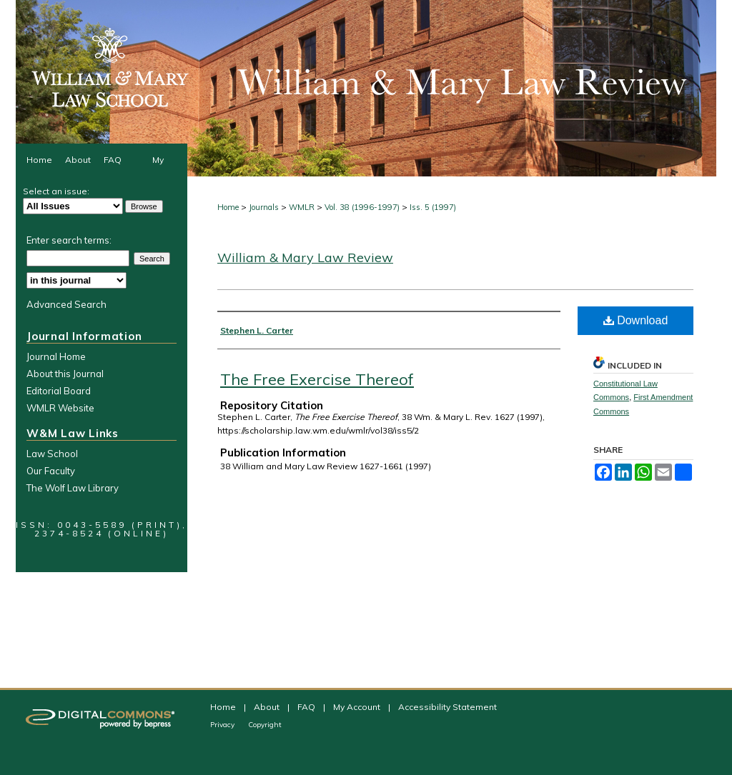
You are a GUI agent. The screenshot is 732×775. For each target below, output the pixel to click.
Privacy (223, 724)
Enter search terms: (69, 240)
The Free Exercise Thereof (317, 379)
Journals (264, 207)
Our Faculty (50, 470)
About (268, 706)
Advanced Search (66, 304)
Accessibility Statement (447, 706)
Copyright (265, 724)
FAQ (307, 706)
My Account (357, 706)
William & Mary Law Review (305, 257)
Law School (52, 453)
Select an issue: (56, 191)
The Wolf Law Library (72, 488)
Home (228, 207)
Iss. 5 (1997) (433, 207)
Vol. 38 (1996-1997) (362, 207)
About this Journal (65, 373)
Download (635, 320)
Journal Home (56, 356)
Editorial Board (58, 390)
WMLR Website (60, 408)
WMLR (302, 207)
